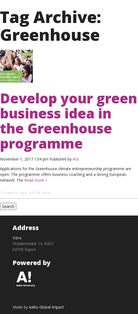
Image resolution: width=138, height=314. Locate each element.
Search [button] (8, 206)
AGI (76, 159)
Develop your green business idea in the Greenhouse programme (68, 120)
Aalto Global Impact (46, 307)
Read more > (35, 180)
